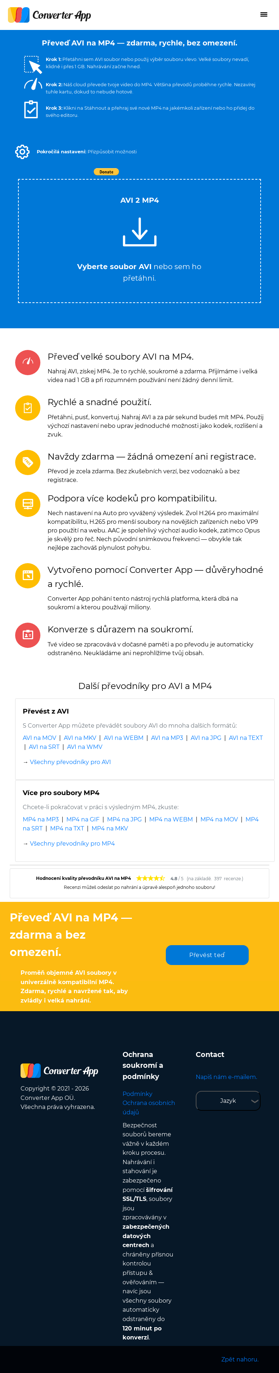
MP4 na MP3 (41, 819)
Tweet (181, 175)
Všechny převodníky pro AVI (70, 762)
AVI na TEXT (246, 737)
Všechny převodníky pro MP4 (72, 843)
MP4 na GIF (82, 819)
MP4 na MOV (219, 819)
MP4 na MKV (110, 828)
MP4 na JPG (124, 819)
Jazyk (228, 1100)
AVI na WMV (84, 746)
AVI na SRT (44, 746)
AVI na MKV (80, 737)
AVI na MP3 (167, 737)
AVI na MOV (39, 737)
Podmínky (137, 1094)
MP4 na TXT (67, 828)
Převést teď (207, 955)
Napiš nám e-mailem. (226, 1077)
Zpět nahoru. (239, 1359)
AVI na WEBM (123, 737)
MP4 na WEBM (171, 819)
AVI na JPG (206, 737)
